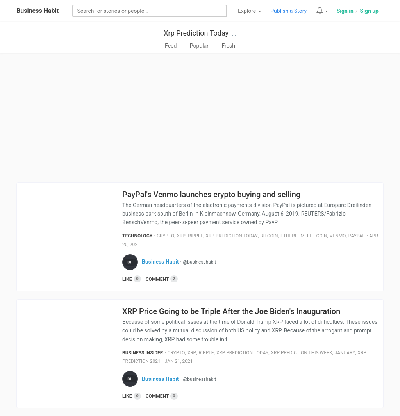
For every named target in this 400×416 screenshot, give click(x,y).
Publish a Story (288, 11)
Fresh (228, 46)
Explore (249, 11)
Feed (171, 46)
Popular (199, 46)
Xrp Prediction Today (196, 33)
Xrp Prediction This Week (301, 352)
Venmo (338, 236)
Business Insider (142, 352)
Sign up (369, 11)
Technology (137, 236)
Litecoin (317, 236)
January (345, 352)
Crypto (165, 236)
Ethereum (292, 236)
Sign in (345, 11)
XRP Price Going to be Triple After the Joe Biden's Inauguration (231, 311)
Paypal (356, 236)
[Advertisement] (200, 120)
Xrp (181, 236)
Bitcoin (269, 236)
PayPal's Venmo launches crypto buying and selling (211, 194)
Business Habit (37, 10)
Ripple (195, 236)
